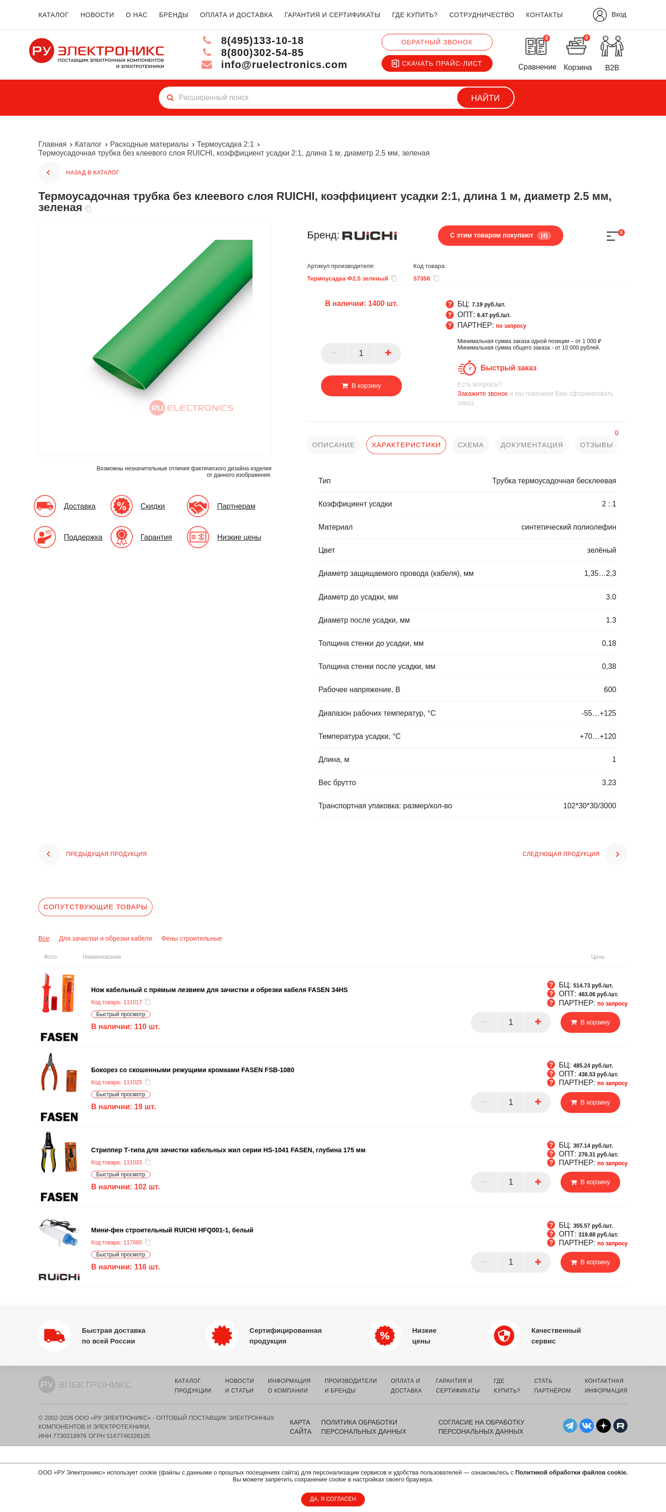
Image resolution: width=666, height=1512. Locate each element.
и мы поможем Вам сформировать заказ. (542, 393)
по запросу (511, 326)
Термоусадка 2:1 (225, 144)
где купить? (415, 15)
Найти (485, 98)
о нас (137, 15)
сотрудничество (481, 15)
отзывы (596, 445)
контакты (544, 15)
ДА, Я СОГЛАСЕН (333, 1499)
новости (97, 15)
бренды (173, 15)
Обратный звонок (437, 42)
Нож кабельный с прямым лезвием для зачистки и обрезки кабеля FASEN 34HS (219, 989)
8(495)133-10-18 (252, 40)
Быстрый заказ (508, 368)
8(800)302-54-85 (252, 52)
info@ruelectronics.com (274, 64)
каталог (53, 15)
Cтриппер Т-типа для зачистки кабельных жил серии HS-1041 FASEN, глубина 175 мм (228, 1150)
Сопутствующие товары (95, 907)
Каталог (88, 144)
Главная (52, 144)
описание (333, 445)
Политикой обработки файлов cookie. (571, 1472)
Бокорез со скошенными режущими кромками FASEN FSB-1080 (192, 1070)
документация (531, 445)
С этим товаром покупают (500, 235)
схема (470, 445)
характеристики (406, 445)
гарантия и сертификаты (332, 15)
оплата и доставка (236, 15)
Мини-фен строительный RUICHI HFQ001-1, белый (172, 1230)
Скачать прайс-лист (437, 63)
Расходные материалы (149, 144)
